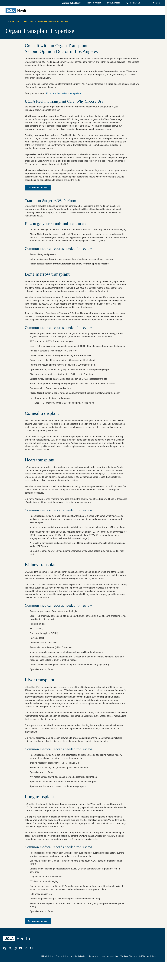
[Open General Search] (156, 3)
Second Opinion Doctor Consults (53, 21)
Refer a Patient (94, 3)
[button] (72, 3)
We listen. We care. (129, 956)
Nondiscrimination (78, 956)
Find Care (14, 21)
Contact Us (135, 3)
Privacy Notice (62, 956)
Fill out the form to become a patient (63, 93)
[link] (5, 948)
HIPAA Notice (47, 956)
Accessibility (112, 956)
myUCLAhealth (114, 3)
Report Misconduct (97, 956)
